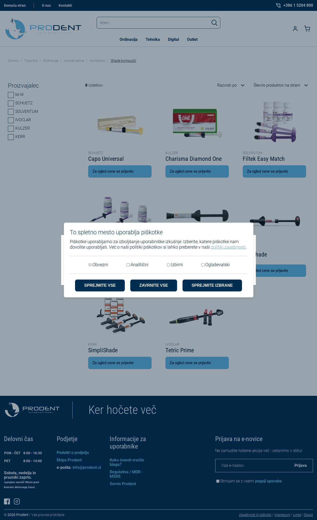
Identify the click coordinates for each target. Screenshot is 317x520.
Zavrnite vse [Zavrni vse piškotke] (153, 285)
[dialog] (158, 260)
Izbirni (177, 264)
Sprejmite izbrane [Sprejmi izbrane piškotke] (212, 285)
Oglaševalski (217, 264)
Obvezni (100, 264)
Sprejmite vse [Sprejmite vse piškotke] (100, 285)
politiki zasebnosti (228, 247)
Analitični (139, 264)
